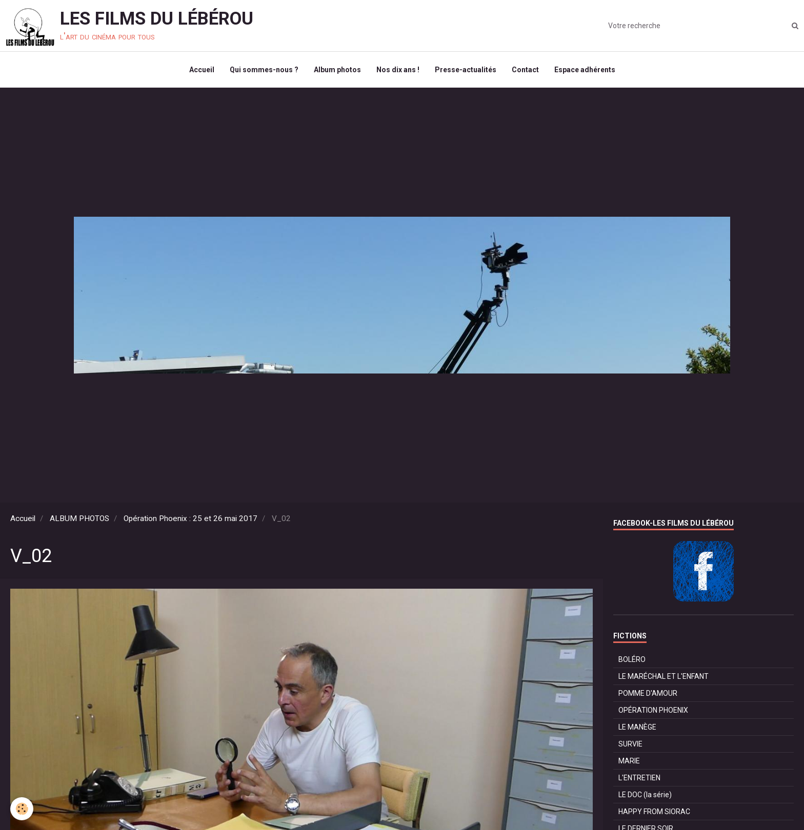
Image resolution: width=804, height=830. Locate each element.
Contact (525, 70)
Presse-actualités (465, 70)
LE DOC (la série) (645, 795)
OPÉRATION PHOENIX (653, 710)
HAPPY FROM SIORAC (654, 811)
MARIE (629, 761)
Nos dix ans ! (397, 70)
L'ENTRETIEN (639, 778)
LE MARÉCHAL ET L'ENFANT (663, 676)
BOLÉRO (632, 659)
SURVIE (630, 744)
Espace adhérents (584, 70)
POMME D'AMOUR (647, 693)
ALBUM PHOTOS (79, 518)
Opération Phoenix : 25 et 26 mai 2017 (190, 518)
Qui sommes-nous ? (264, 70)
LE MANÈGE (637, 727)
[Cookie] (21, 808)
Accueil (201, 70)
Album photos (337, 70)
